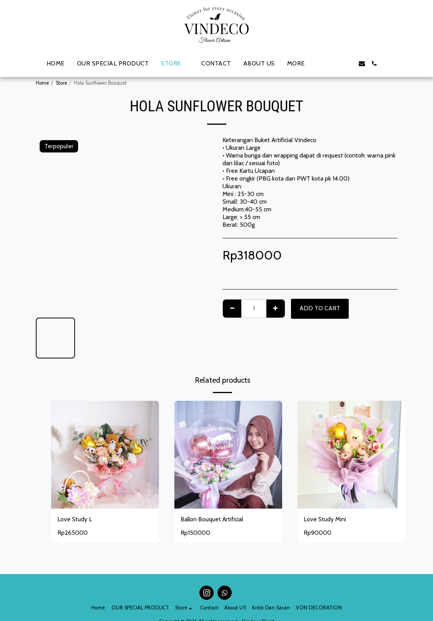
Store (61, 83)
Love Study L (74, 519)
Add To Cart (319, 308)
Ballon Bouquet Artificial (213, 519)
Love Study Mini (325, 519)
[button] (325, 63)
